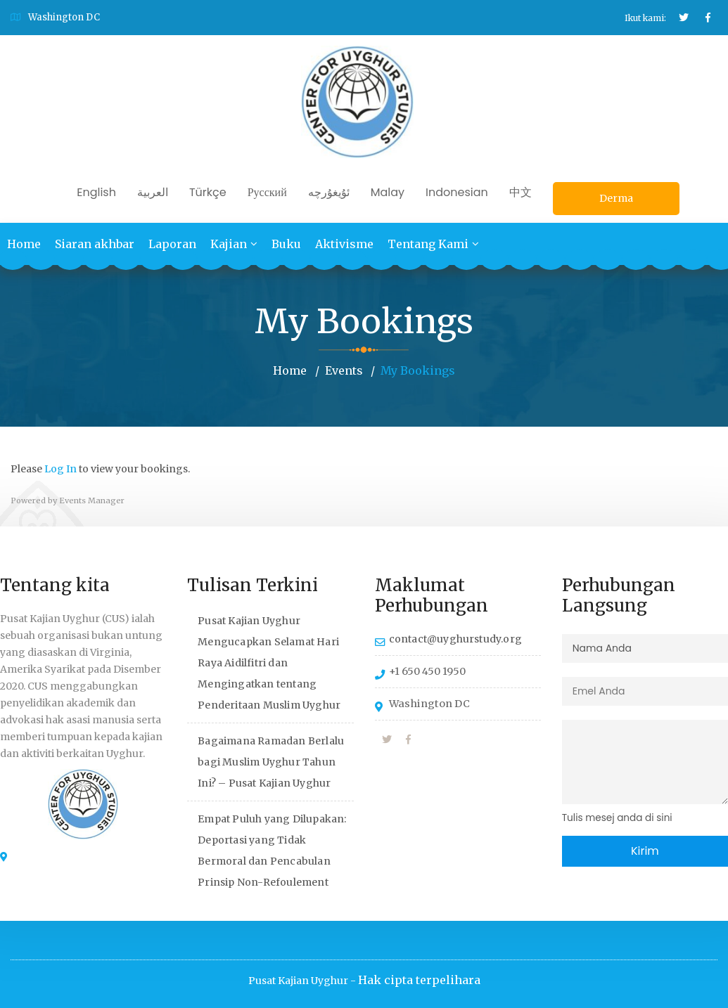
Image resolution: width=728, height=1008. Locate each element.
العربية (152, 192)
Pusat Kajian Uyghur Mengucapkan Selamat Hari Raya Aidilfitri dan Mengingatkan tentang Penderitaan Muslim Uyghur (269, 662)
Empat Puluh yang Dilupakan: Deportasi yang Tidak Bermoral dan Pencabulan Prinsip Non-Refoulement (272, 850)
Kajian (228, 244)
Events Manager (91, 500)
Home (24, 244)
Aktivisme (344, 244)
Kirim (645, 850)
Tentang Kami (428, 244)
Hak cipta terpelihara (419, 980)
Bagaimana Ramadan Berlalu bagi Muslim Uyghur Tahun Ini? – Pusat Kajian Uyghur (271, 761)
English (96, 192)
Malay (387, 192)
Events (344, 370)
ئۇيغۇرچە (329, 192)
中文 (520, 192)
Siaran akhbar (94, 244)
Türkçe (207, 192)
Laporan (172, 244)
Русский (267, 192)
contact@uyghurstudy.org (456, 638)
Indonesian (457, 192)
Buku (286, 244)
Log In (60, 469)
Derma (616, 198)
